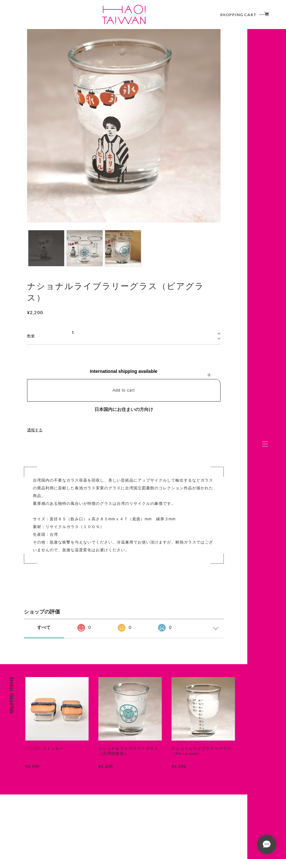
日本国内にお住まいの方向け (123, 409)
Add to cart (124, 390)
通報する (35, 430)
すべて (44, 627)
